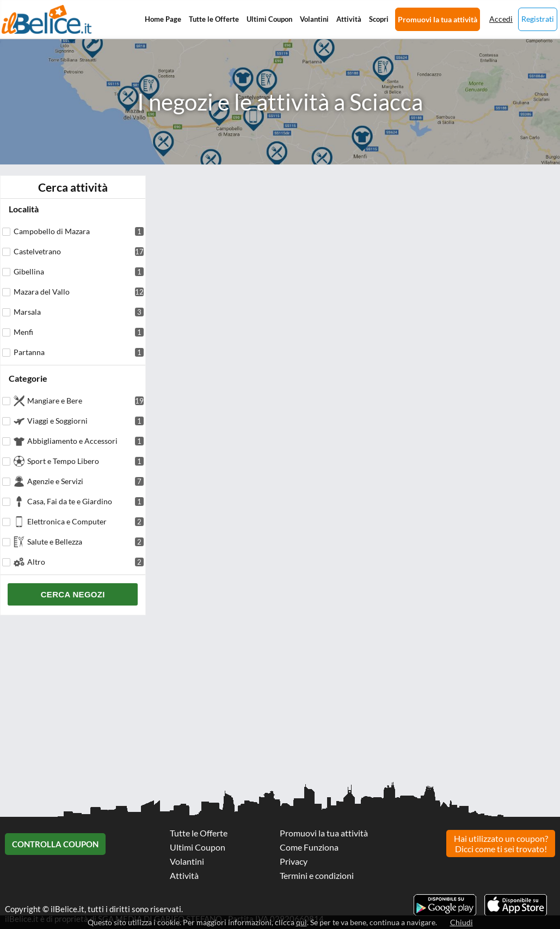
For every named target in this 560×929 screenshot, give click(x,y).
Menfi (79, 332)
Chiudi (461, 922)
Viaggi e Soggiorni (85, 420)
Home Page (163, 19)
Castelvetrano (79, 251)
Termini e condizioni (317, 875)
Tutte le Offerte (214, 19)
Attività (348, 19)
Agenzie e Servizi (85, 481)
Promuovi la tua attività (437, 19)
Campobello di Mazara (79, 231)
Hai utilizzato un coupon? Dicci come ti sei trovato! (501, 843)
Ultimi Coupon (269, 19)
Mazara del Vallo (79, 291)
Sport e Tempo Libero (85, 461)
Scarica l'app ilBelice (515, 905)
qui (301, 922)
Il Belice (46, 19)
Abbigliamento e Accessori (85, 440)
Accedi (501, 18)
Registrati (537, 18)
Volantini (314, 19)
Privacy (293, 861)
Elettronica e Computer (85, 521)
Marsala (79, 311)
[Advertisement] (280, 702)
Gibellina (79, 271)
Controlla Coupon (55, 844)
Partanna (79, 352)
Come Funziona (309, 847)
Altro (85, 561)
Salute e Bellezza (85, 541)
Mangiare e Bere (85, 400)
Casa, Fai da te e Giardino (85, 501)
